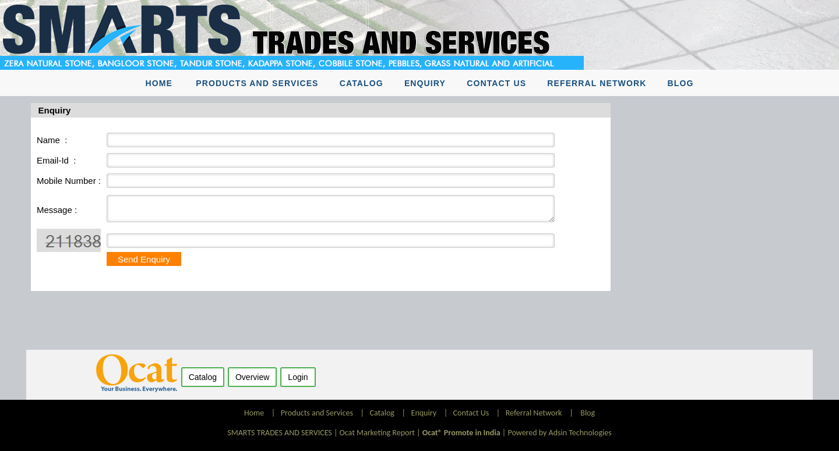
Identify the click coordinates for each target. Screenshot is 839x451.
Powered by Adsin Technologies (559, 433)
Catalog (361, 83)
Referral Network (596, 83)
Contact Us (496, 83)
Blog (681, 83)
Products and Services (257, 83)
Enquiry (425, 83)
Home (159, 83)
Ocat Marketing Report (377, 433)
